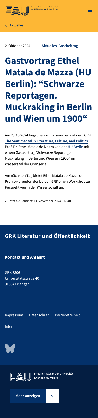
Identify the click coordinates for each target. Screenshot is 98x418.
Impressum (14, 315)
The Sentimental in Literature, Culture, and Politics (46, 141)
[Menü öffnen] (90, 11)
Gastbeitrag (68, 45)
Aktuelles (49, 45)
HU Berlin (75, 146)
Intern (10, 326)
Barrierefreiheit (67, 315)
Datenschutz (39, 315)
